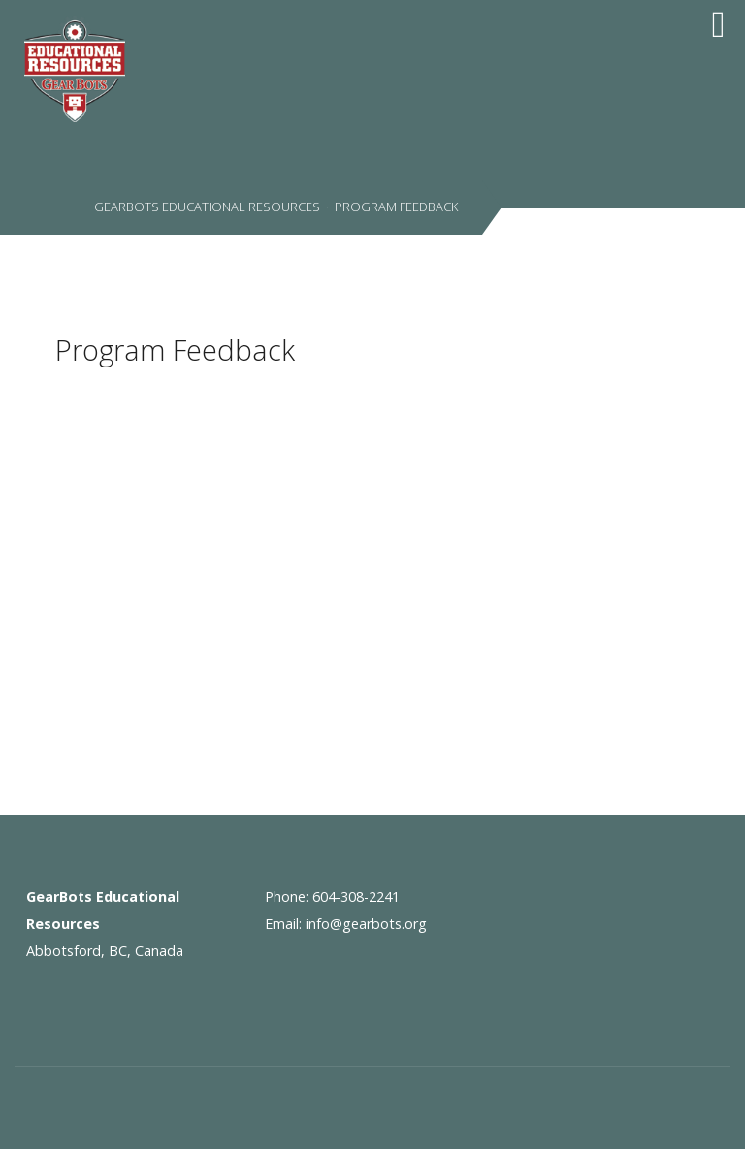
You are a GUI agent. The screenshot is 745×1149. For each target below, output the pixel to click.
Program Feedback (175, 349)
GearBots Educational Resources (205, 206)
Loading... (201, 537)
